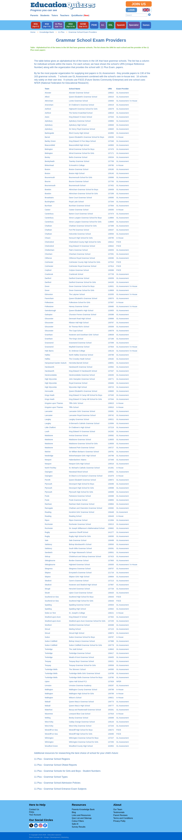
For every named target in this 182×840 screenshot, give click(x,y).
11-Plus (61, 32)
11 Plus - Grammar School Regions (52, 759)
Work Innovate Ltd (35, 837)
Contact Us (34, 809)
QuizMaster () (80, 15)
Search (149, 14)
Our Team (117, 809)
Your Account (35, 815)
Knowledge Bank (47, 32)
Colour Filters (78, 821)
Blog (74, 812)
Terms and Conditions (123, 818)
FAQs (31, 812)
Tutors (54, 15)
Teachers (64, 15)
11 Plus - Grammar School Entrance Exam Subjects (60, 789)
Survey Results (78, 827)
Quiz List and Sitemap (82, 818)
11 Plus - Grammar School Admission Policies (57, 783)
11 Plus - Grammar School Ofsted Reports (55, 765)
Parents (34, 15)
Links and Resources (81, 815)
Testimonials (118, 812)
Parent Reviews (120, 815)
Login (131, 10)
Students (44, 15)
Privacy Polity (119, 821)
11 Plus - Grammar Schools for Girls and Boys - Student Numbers (67, 771)
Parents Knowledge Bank (83, 809)
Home (32, 32)
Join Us (139, 4)
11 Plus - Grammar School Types (51, 777)
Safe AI (75, 824)
